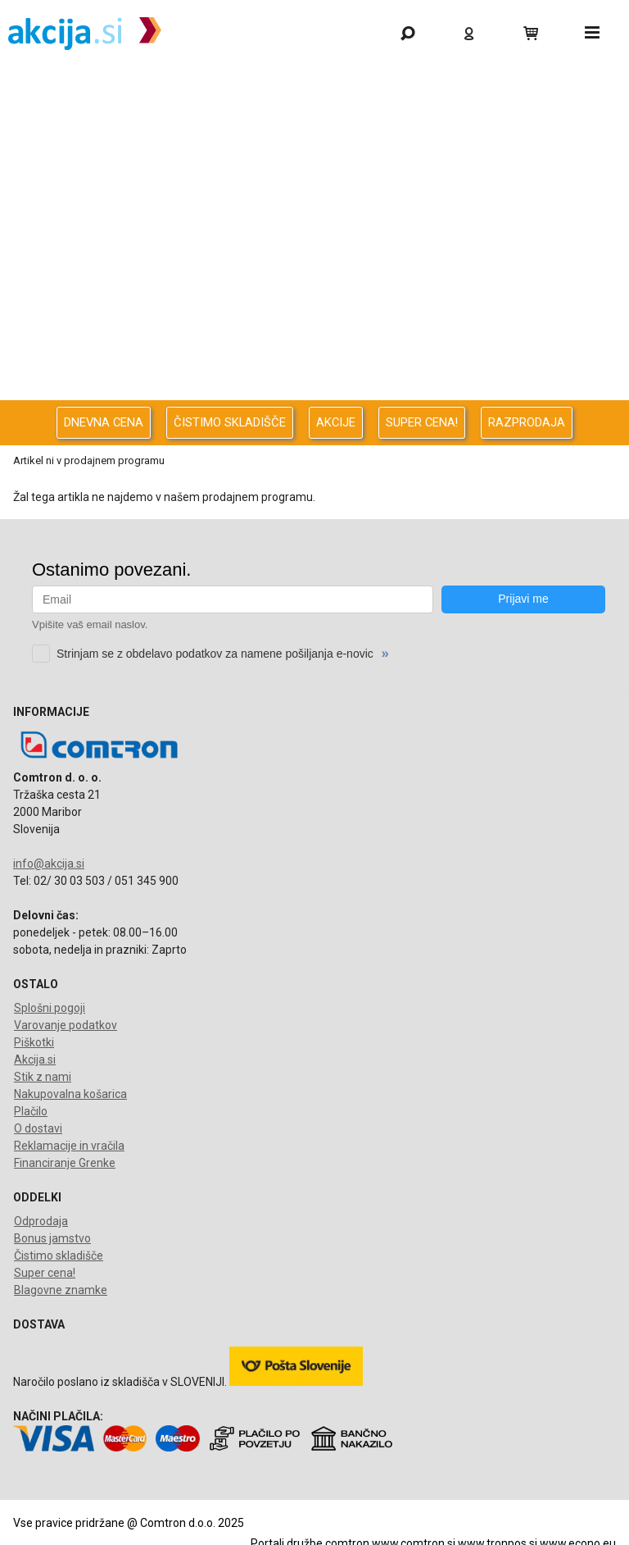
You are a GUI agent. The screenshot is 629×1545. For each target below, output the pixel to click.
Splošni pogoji (49, 1007)
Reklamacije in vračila (69, 1145)
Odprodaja (310, 130)
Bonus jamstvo (52, 1238)
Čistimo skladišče (58, 1255)
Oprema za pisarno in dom (310, 348)
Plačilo (31, 1111)
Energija (310, 304)
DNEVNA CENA (103, 422)
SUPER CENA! (422, 422)
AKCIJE (335, 422)
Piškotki (34, 1042)
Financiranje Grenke (64, 1162)
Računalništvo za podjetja (310, 217)
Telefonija (310, 391)
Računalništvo (310, 174)
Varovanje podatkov (65, 1025)
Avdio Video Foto (310, 261)
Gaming (310, 87)
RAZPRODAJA (526, 422)
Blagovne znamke (60, 1290)
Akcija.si (35, 1059)
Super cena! (44, 1272)
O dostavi (38, 1128)
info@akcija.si (48, 863)
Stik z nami (42, 1076)
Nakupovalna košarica (70, 1094)
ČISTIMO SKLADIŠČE (230, 422)
